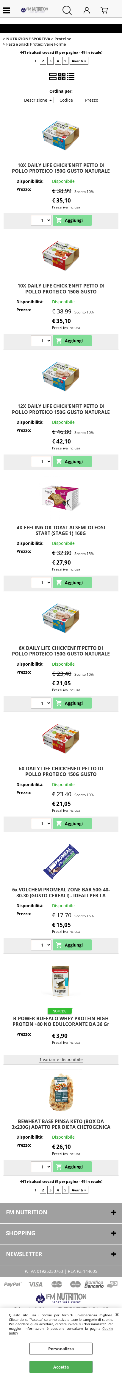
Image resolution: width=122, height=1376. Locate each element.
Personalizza (61, 1349)
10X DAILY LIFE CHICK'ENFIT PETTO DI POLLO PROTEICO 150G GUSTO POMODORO (61, 291)
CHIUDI (117, 1314)
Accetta (61, 1367)
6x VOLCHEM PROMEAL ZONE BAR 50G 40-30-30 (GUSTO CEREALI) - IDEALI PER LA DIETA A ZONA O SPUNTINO (61, 895)
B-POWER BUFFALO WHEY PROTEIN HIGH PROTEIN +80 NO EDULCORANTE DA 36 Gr (60, 1021)
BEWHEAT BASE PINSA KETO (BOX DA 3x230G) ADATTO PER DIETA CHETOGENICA (61, 1124)
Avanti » (79, 60)
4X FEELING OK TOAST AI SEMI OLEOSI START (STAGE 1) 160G (61, 530)
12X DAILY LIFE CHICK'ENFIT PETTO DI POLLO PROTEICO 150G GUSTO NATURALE (61, 409)
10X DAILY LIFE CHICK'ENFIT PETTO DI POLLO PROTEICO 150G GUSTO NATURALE (61, 168)
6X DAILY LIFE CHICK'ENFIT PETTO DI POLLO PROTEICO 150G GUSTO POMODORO (61, 774)
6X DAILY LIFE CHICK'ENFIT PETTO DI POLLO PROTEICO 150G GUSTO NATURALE (61, 651)
